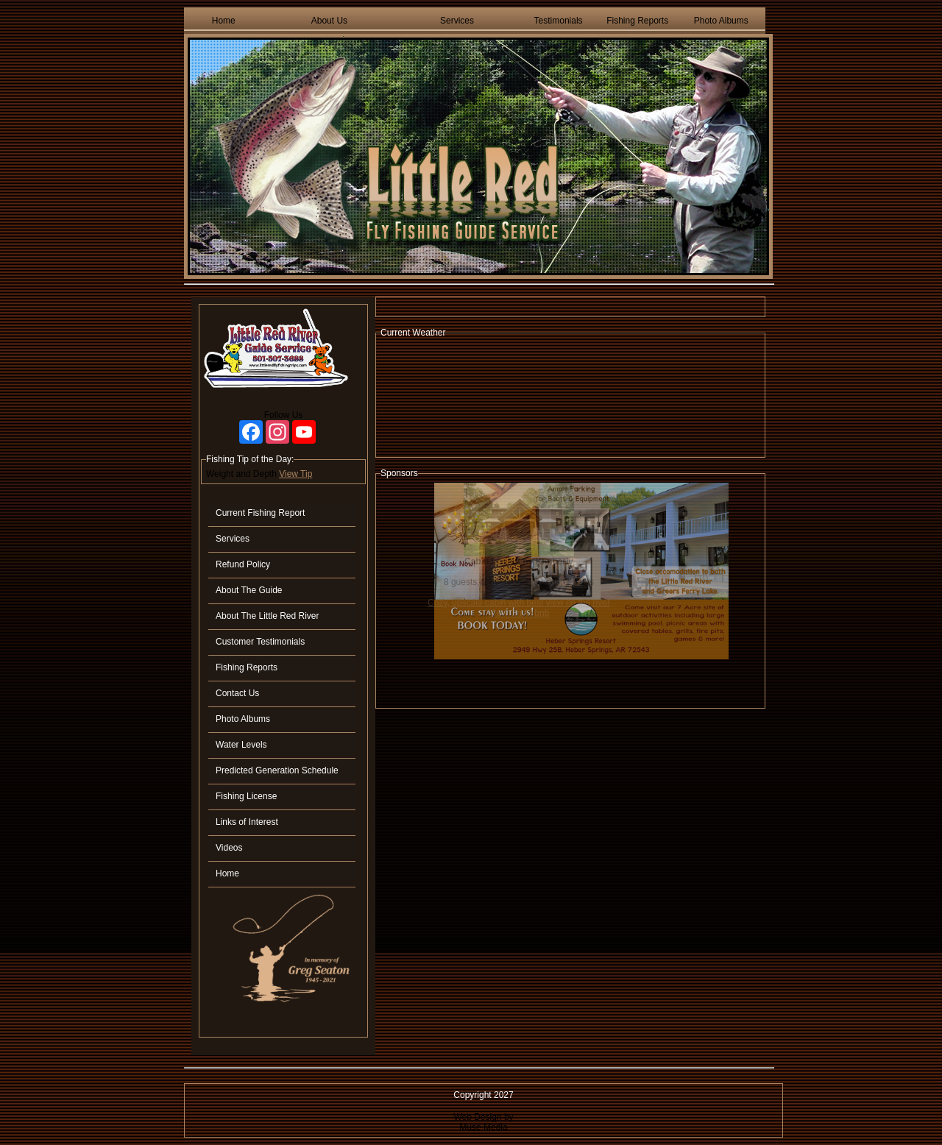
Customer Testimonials (260, 642)
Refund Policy (243, 564)
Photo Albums (721, 20)
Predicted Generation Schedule (277, 770)
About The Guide (249, 590)
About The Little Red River (267, 616)
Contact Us (237, 693)
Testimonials (558, 20)
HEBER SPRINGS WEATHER (570, 397)
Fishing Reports (637, 20)
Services (457, 20)
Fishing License (246, 796)
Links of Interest (247, 822)
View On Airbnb (519, 613)
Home (224, 20)
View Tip (295, 474)
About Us (329, 20)
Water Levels (241, 745)
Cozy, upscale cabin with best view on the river (519, 603)
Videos (229, 848)
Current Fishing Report (260, 513)
